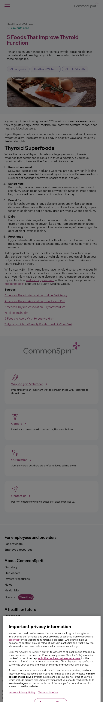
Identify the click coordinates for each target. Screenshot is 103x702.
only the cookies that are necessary (59, 673)
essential (14, 654)
